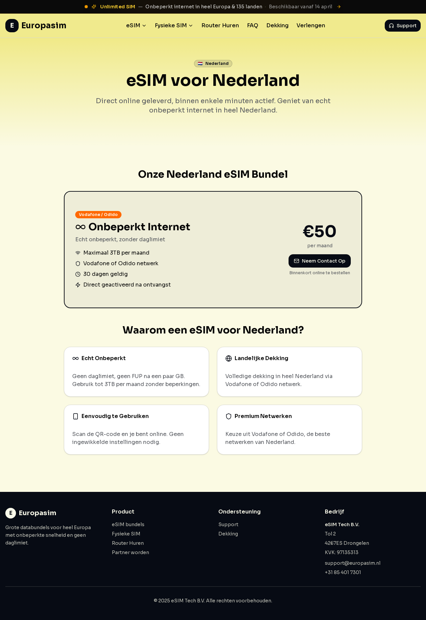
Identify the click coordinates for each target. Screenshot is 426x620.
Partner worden (130, 552)
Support (403, 26)
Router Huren (220, 25)
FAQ (252, 25)
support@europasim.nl (352, 563)
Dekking (277, 25)
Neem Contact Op (319, 261)
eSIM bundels (128, 524)
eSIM (136, 25)
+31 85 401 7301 (343, 572)
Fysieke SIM (174, 25)
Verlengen (311, 25)
